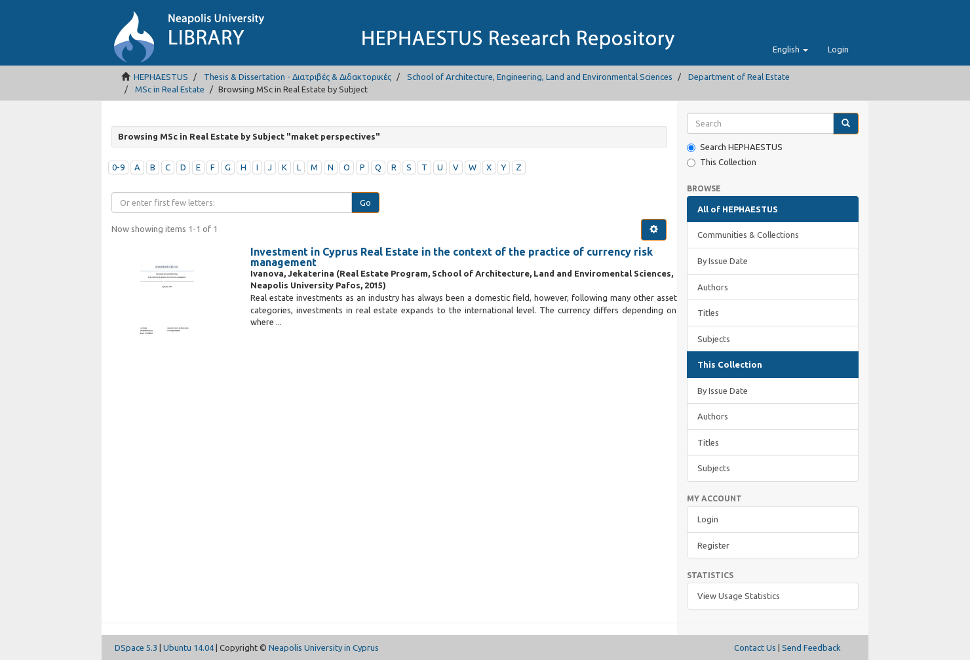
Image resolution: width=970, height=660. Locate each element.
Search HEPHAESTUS (735, 147)
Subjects (713, 338)
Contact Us (755, 647)
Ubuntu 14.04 (188, 647)
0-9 (118, 167)
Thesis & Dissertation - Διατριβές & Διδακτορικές (297, 76)
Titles (708, 312)
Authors (712, 287)
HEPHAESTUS (161, 76)
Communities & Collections (748, 234)
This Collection (721, 162)
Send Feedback (811, 647)
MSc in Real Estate (169, 89)
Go (365, 202)
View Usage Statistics (738, 595)
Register (713, 545)
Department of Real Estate (739, 76)
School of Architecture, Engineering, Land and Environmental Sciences (539, 76)
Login (707, 519)
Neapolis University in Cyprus (324, 647)
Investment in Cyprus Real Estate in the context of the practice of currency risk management (451, 257)
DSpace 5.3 (136, 647)
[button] (790, 49)
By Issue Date (722, 260)
